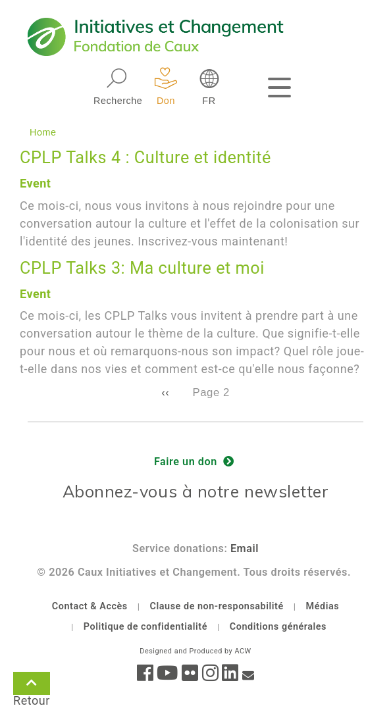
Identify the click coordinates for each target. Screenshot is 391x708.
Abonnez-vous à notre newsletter (196, 491)
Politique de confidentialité (145, 626)
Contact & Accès (90, 606)
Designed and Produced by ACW (195, 651)
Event (35, 183)
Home (43, 132)
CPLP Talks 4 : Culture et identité (145, 157)
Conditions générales (278, 626)
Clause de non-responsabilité (217, 606)
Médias (323, 606)
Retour (31, 685)
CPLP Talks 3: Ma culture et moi (142, 268)
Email (244, 548)
